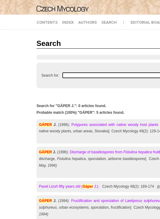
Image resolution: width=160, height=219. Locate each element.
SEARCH (109, 22)
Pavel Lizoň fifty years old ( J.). (69, 186)
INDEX (68, 22)
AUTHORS (87, 22)
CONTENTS (47, 22)
